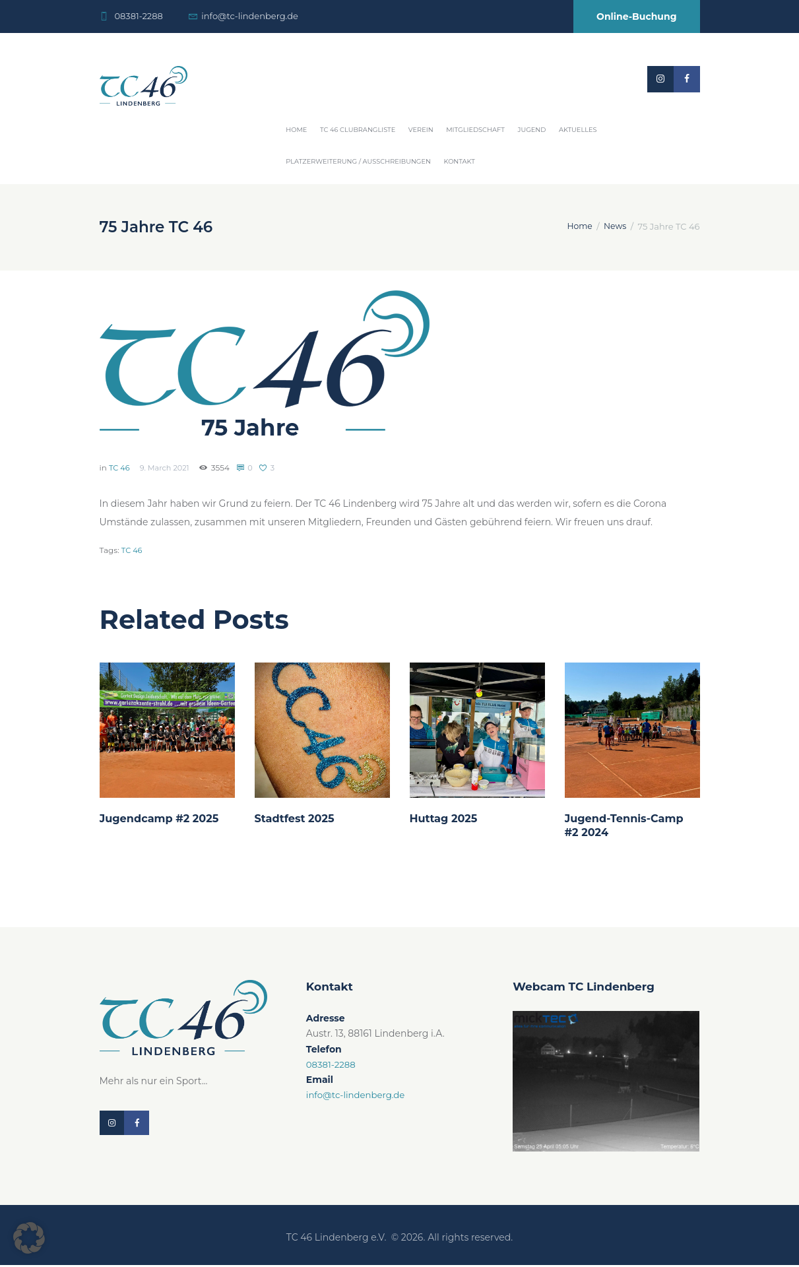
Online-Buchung (636, 16)
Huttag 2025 (446, 818)
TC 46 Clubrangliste (357, 129)
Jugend (531, 129)
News (614, 226)
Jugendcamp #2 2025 (163, 818)
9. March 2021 (167, 467)
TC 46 (120, 467)
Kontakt (459, 161)
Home (296, 129)
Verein (420, 129)
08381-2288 (138, 16)
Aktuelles (578, 129)
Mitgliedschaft (475, 129)
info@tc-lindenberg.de (249, 16)
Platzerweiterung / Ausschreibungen (358, 161)
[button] (29, 1238)
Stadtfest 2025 (297, 818)
